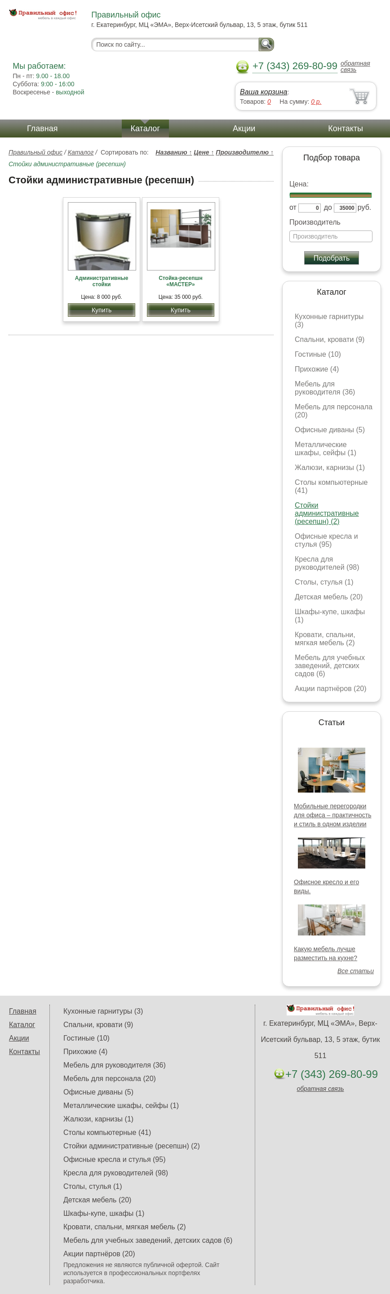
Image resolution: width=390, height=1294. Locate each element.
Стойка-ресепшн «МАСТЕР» (180, 281)
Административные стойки (102, 281)
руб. (365, 207)
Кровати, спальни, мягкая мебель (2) (325, 639)
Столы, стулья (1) (324, 582)
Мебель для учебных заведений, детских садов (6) (330, 666)
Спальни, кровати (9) (329, 339)
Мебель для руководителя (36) (325, 388)
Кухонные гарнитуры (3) (103, 1011)
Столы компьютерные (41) (107, 1132)
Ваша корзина (263, 92)
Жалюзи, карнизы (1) (330, 467)
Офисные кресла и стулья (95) (326, 540)
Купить (101, 310)
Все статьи (355, 971)
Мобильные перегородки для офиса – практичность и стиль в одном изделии (332, 815)
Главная (42, 128)
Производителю (245, 152)
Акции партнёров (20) (331, 688)
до (328, 207)
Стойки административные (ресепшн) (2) (327, 513)
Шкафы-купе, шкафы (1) (103, 1213)
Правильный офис (35, 152)
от (293, 207)
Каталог (145, 128)
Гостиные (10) (318, 354)
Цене (204, 152)
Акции (244, 128)
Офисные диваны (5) (330, 430)
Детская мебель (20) (329, 597)
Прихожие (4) (317, 369)
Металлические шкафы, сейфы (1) (325, 448)
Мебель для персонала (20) (109, 1078)
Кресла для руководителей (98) (327, 563)
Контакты (345, 128)
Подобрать (332, 258)
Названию (173, 152)
